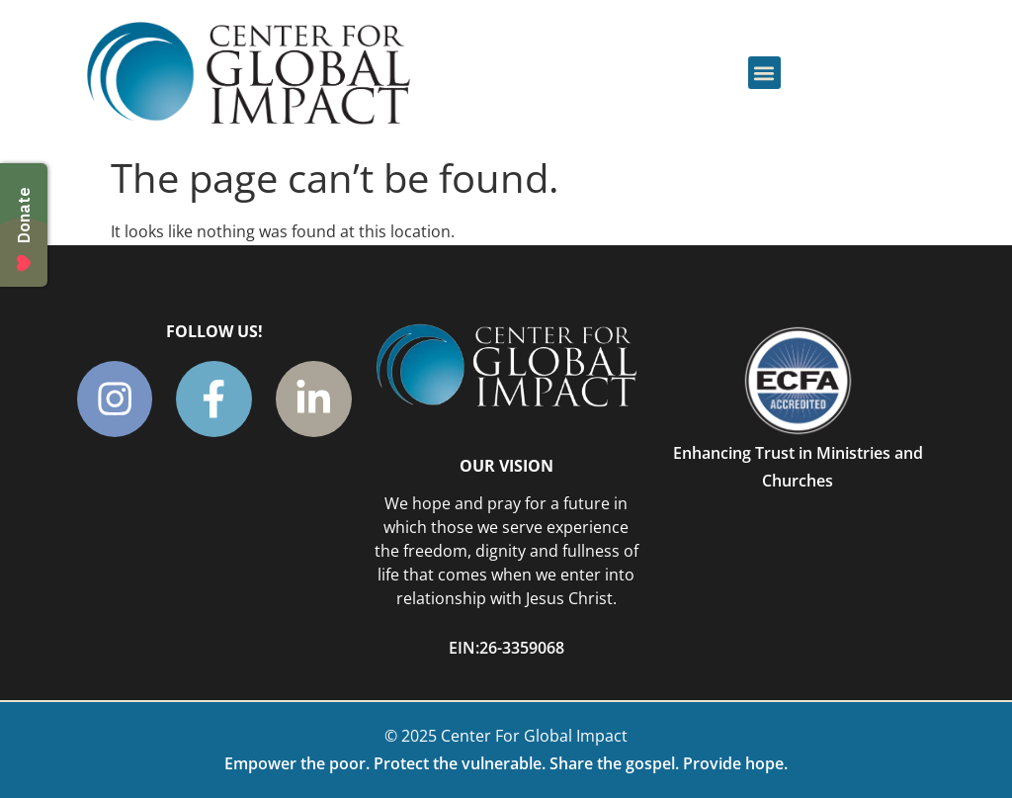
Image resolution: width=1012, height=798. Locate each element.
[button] (764, 72)
